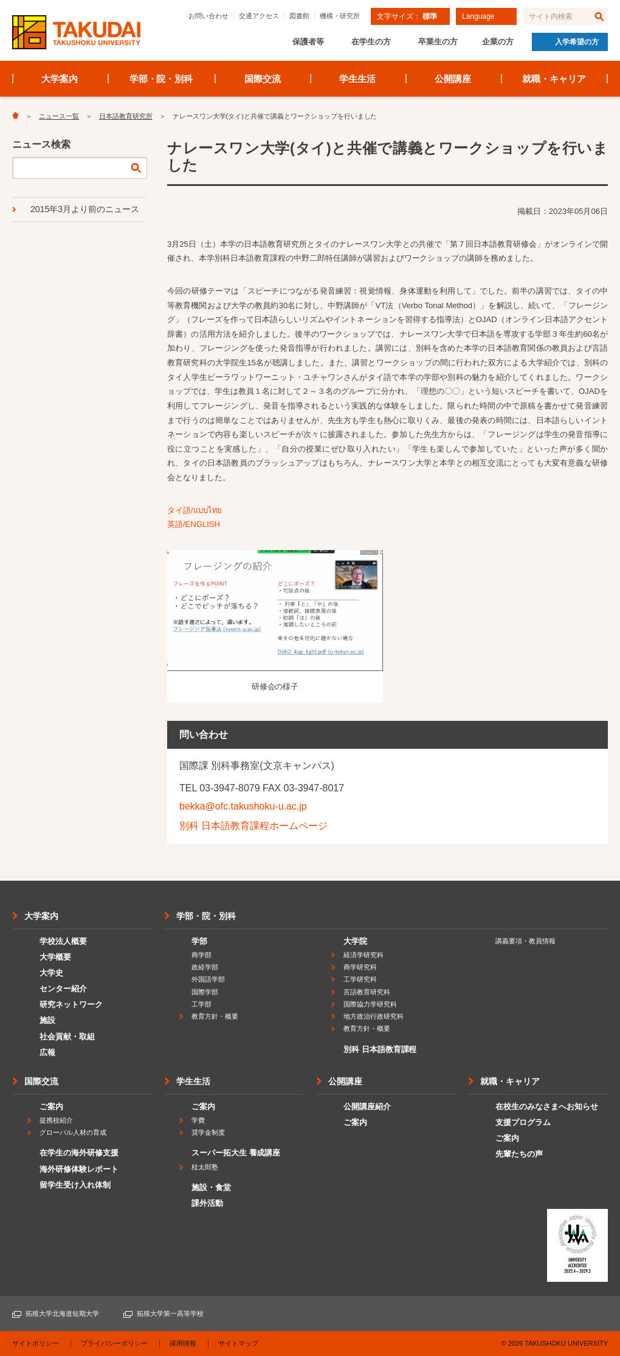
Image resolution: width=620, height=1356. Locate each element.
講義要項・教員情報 (525, 941)
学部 (199, 941)
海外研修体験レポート (79, 1169)
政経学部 (204, 967)
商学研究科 (360, 967)
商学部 (201, 954)
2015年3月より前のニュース (84, 209)
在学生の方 (371, 41)
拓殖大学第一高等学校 (170, 1313)
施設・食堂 (211, 1187)
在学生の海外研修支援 (79, 1152)
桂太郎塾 (204, 1167)
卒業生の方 (438, 41)
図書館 (299, 15)
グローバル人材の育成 (73, 1132)
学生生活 (357, 79)
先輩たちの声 (519, 1153)
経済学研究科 (363, 954)
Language (478, 16)
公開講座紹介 (367, 1106)
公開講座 (453, 79)
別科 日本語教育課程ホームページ (253, 826)
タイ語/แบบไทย (194, 510)
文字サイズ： (407, 16)
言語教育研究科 (366, 992)
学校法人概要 (63, 941)
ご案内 (51, 1106)
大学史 (51, 972)
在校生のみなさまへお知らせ (546, 1106)
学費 (198, 1120)
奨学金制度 (208, 1132)
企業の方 (498, 41)
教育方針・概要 (214, 1016)
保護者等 (308, 41)
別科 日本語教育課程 (379, 1049)
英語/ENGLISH (193, 524)
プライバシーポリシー (114, 1343)
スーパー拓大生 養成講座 (235, 1152)
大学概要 (55, 957)
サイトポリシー (35, 1343)
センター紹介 (63, 988)
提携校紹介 (56, 1120)
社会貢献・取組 (67, 1036)
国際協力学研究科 (370, 1004)
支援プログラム (523, 1122)
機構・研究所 (340, 15)
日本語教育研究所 (126, 116)
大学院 (355, 941)
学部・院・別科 (161, 79)
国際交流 (262, 79)
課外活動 (207, 1203)
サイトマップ (238, 1343)
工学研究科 (360, 979)
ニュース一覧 (59, 116)
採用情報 (183, 1343)
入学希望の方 (577, 42)
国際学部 (204, 992)
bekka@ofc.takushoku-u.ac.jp (243, 806)
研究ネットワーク (71, 1004)
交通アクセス (259, 15)
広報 (47, 1052)
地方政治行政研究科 (373, 1016)
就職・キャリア (554, 79)
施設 (47, 1020)
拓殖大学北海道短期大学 (62, 1313)
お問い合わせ (208, 15)
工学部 (201, 1004)
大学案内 (59, 79)
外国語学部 (208, 979)
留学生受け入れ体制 (75, 1184)
